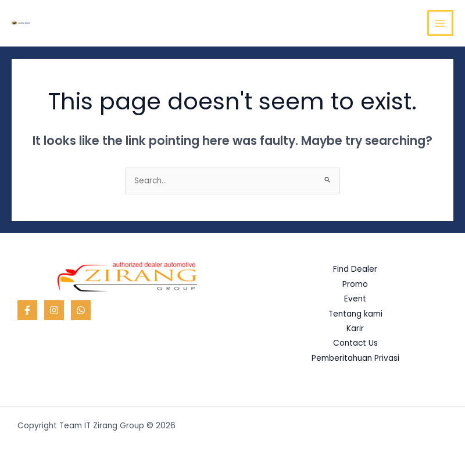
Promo (355, 284)
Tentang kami (355, 313)
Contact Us (355, 343)
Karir (355, 328)
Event (355, 298)
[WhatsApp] (81, 310)
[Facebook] (27, 310)
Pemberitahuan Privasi (355, 358)
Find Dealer (355, 269)
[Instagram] (54, 310)
